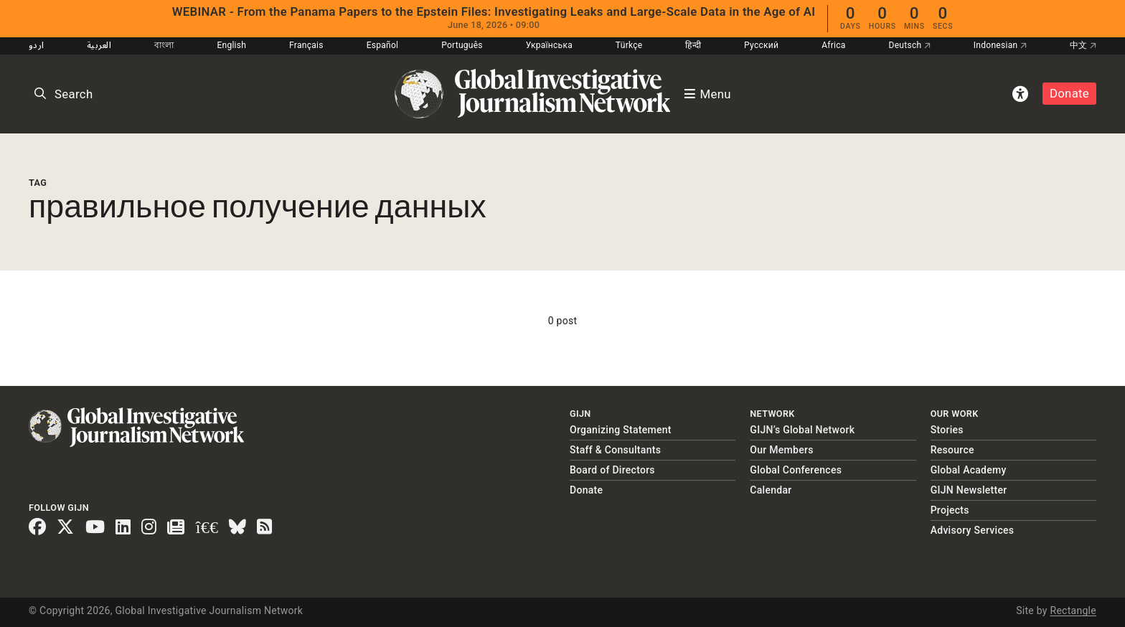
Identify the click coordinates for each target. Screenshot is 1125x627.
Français (306, 45)
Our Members (781, 450)
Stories (947, 429)
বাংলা (164, 45)
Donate (1069, 93)
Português (462, 45)
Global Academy (969, 470)
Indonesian (1000, 45)
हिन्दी (693, 45)
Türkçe (629, 45)
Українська (549, 45)
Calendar (770, 490)
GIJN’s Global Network (802, 429)
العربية (99, 45)
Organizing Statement (621, 429)
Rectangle (1073, 610)
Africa (833, 45)
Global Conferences (796, 470)
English (231, 45)
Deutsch (910, 45)
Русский (761, 45)
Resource (952, 450)
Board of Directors (612, 470)
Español (383, 45)
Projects (950, 510)
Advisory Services (973, 530)
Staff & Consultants (615, 450)
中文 (1083, 45)
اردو (36, 45)
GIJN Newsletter (969, 490)
